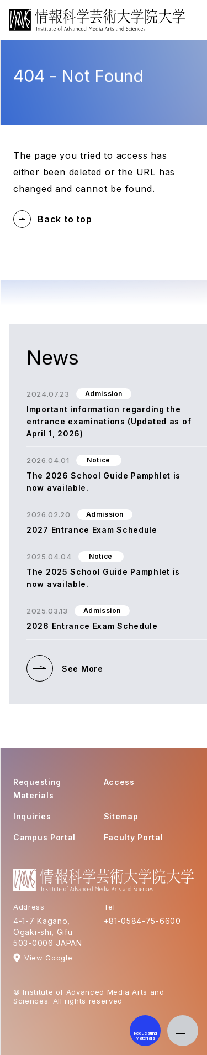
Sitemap (121, 816)
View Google (48, 957)
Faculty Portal (133, 837)
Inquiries (32, 816)
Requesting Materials (37, 788)
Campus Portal (44, 837)
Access (119, 782)
